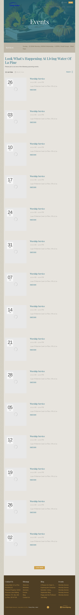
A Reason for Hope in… (48, 585)
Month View (19, 72)
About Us (26, 585)
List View (9, 72)
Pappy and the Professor (48, 595)
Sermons (25, 590)
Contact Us (26, 597)
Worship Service (37, 78)
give (70, 2)
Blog (24, 595)
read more (33, 89)
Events (25, 592)
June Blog (44, 597)
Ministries (26, 587)
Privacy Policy (32, 607)
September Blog (46, 592)
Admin (36, 607)
